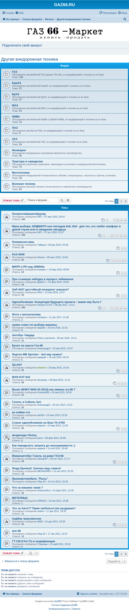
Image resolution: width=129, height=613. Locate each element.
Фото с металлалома (26, 314)
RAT (39, 216)
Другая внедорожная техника (29, 59)
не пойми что (21, 412)
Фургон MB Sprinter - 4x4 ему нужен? (37, 354)
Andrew (41, 367)
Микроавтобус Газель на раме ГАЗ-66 (38, 455)
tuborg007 (42, 458)
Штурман (42, 380)
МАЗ (15, 105)
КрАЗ (15, 94)
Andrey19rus (43, 490)
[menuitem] (19, 12)
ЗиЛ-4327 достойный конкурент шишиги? (40, 289)
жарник (41, 327)
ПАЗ (15, 127)
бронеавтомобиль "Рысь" (30, 478)
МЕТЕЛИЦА (20, 497)
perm (40, 438)
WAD (40, 521)
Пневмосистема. (23, 242)
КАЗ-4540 (18, 254)
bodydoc (41, 269)
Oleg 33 (41, 481)
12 (121, 236)
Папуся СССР (44, 305)
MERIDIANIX (44, 471)
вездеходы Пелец (24, 435)
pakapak (41, 357)
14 (125, 308)
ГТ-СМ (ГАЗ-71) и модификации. (34, 541)
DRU (39, 292)
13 (125, 236)
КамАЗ (16, 83)
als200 (40, 415)
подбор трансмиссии (26, 518)
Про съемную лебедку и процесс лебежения (42, 279)
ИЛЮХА (41, 500)
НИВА (16, 116)
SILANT (17, 364)
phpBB (57, 601)
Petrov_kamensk (46, 338)
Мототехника (21, 172)
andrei (40, 511)
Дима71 (41, 282)
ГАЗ (14, 71)
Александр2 (43, 348)
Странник (42, 544)
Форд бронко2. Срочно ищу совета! (36, 468)
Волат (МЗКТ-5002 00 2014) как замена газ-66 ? (43, 389)
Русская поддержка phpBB (64, 605)
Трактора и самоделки (27, 161)
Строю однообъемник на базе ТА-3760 (38, 422)
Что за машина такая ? (27, 487)
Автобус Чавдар (23, 335)
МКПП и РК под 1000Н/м (28, 266)
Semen (41, 257)
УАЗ (14, 139)
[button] (126, 201)
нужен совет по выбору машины (34, 324)
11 (116, 236)
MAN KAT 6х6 (21, 377)
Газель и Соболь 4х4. (27, 402)
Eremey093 (43, 392)
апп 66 (16, 530)
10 (125, 220)
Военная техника (23, 183)
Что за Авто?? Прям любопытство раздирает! (43, 508)
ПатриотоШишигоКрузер (29, 213)
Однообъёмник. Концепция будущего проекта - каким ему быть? (56, 302)
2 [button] (121, 201)
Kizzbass (42, 317)
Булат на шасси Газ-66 (27, 345)
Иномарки (19, 150)
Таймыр (41, 245)
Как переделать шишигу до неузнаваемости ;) (43, 445)
